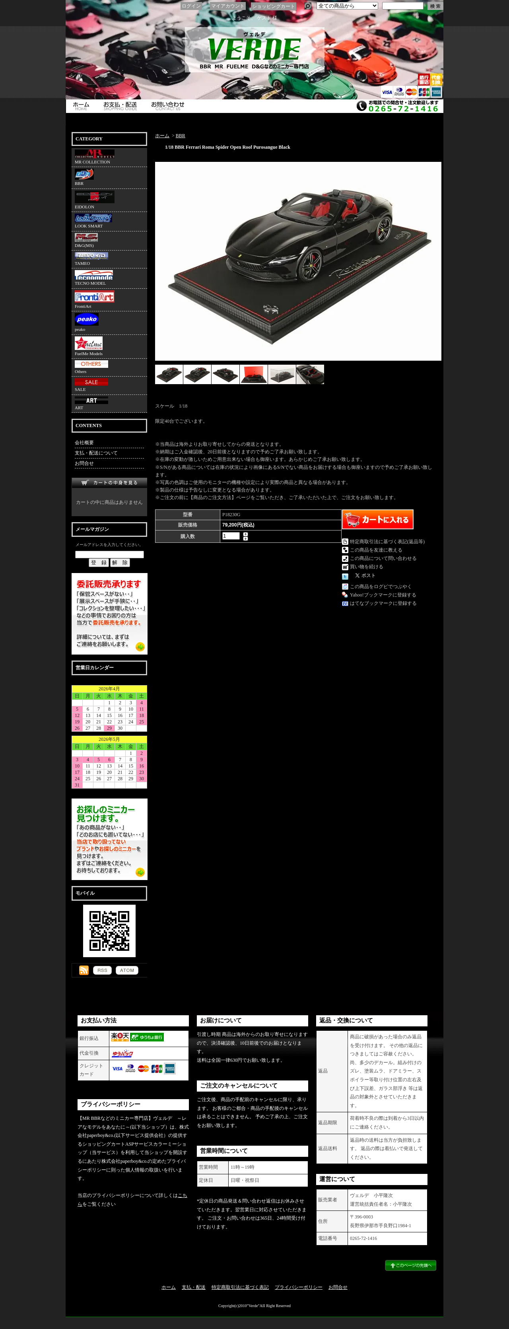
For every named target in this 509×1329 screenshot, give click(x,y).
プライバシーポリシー (298, 1287)
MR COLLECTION (95, 157)
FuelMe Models (89, 346)
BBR (84, 177)
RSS (102, 970)
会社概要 (84, 442)
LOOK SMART (93, 221)
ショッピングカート (273, 6)
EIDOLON (95, 199)
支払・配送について (122, 106)
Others (91, 367)
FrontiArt (95, 299)
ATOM (127, 970)
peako (87, 322)
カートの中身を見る (109, 483)
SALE (91, 385)
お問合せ (170, 106)
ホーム (82, 106)
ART (91, 403)
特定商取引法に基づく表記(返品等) (387, 541)
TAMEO (91, 259)
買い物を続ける (366, 566)
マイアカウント (228, 6)
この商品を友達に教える (376, 550)
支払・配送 (194, 1287)
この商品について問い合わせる (383, 558)
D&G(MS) (86, 240)
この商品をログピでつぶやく (381, 586)
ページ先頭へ (410, 1265)
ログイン (191, 6)
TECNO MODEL (94, 278)
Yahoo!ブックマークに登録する (383, 595)
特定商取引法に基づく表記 (240, 1287)
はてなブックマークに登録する (383, 603)
